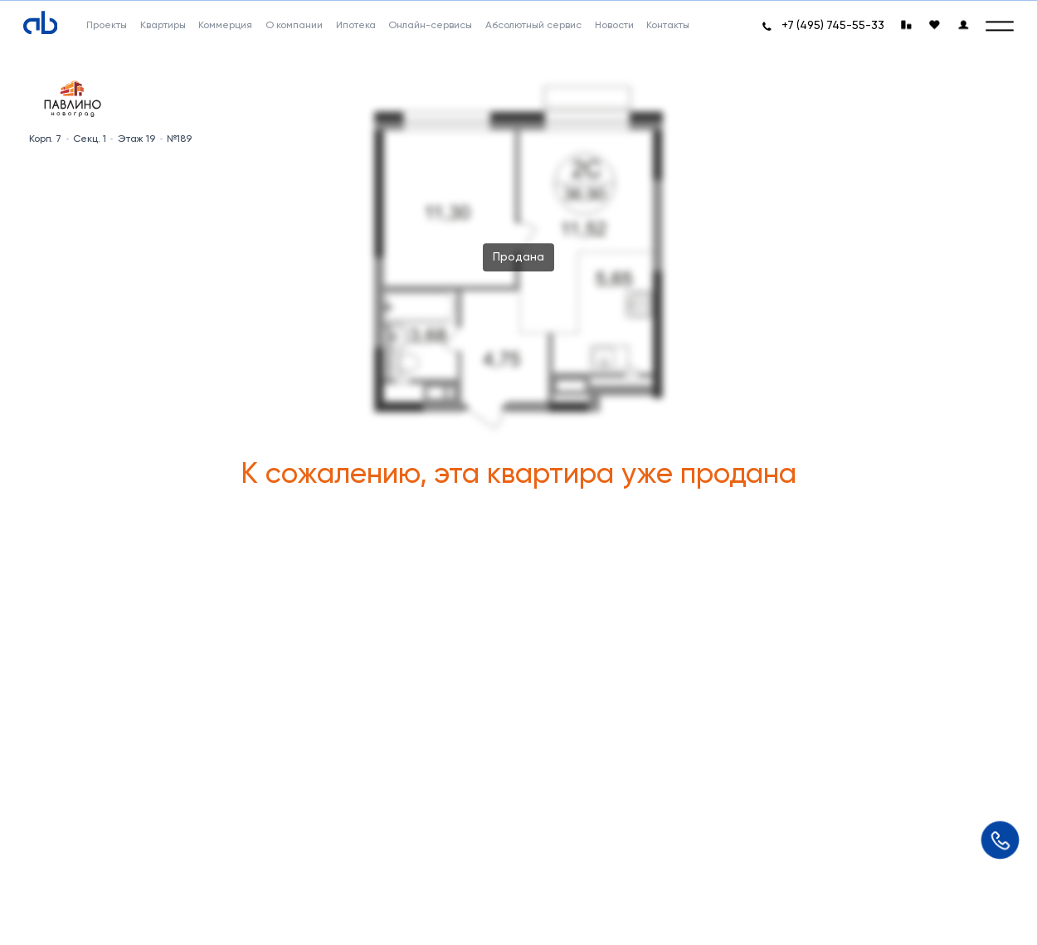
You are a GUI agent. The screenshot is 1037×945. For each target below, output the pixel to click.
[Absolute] (40, 22)
